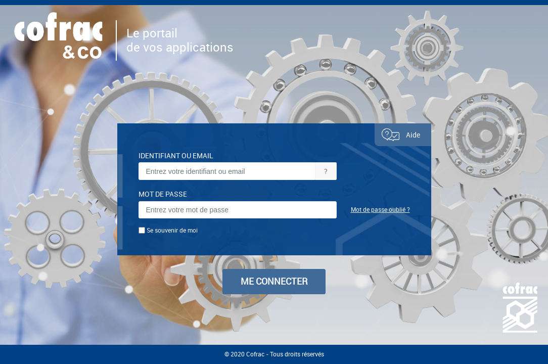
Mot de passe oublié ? (380, 209)
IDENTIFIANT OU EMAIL (176, 156)
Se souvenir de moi (172, 230)
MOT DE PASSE (163, 194)
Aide (400, 135)
